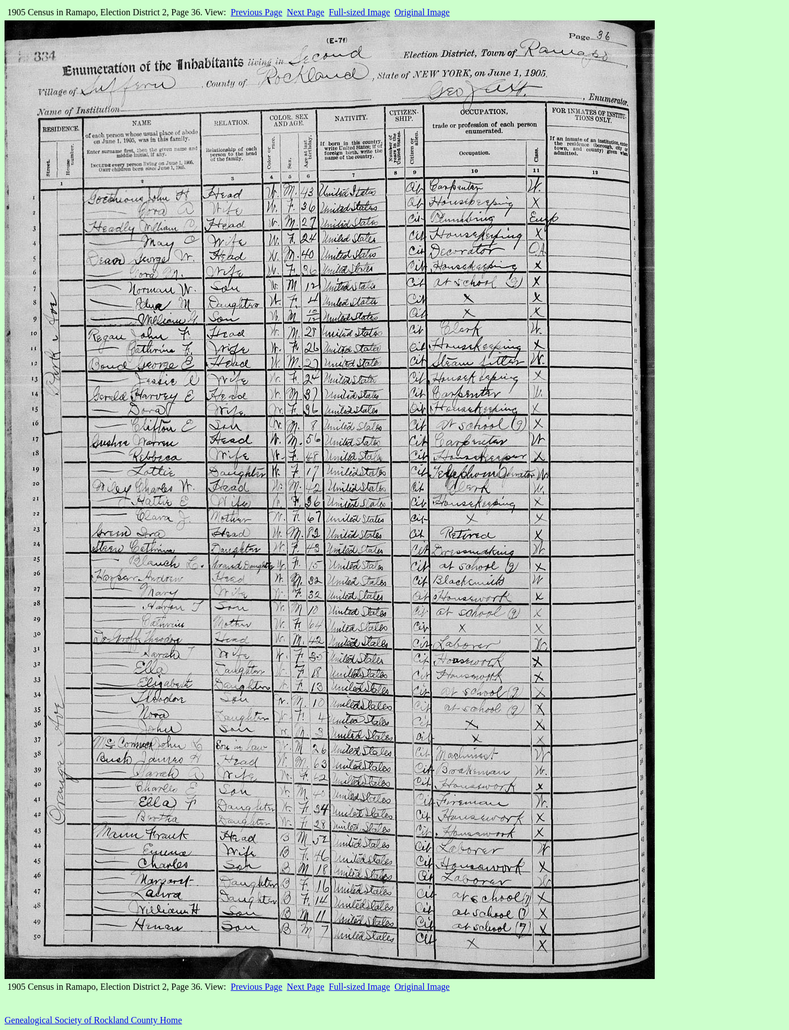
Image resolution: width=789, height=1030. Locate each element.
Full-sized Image (359, 12)
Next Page (305, 12)
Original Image (422, 12)
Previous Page (256, 12)
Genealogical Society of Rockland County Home (93, 1020)
